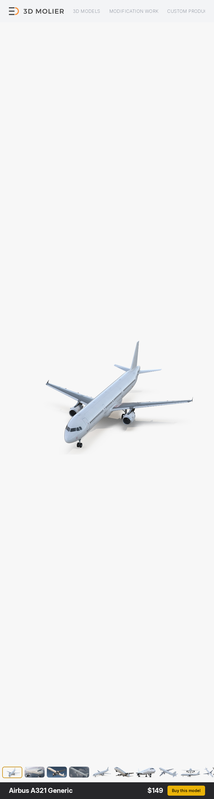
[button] (12, 773)
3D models (86, 11)
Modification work (134, 11)
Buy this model (186, 790)
